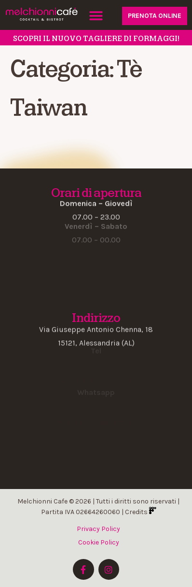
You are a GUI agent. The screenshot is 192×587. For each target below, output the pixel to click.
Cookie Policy (98, 542)
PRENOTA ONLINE (154, 16)
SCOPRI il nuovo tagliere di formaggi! (96, 38)
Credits (140, 512)
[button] (96, 16)
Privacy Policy (98, 529)
